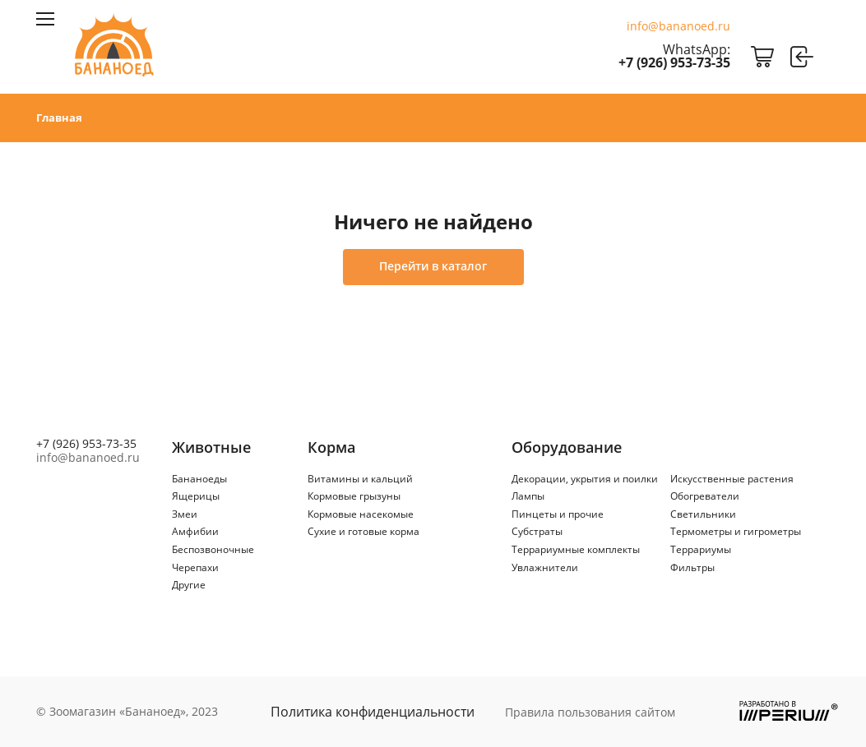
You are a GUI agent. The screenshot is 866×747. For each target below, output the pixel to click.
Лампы (528, 496)
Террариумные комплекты (576, 549)
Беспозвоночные (213, 549)
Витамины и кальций (360, 479)
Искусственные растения (732, 479)
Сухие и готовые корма (363, 531)
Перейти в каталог (433, 266)
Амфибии (195, 531)
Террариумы (700, 549)
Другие (189, 585)
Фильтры (692, 567)
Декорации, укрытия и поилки (585, 479)
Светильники (703, 514)
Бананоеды (199, 479)
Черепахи (195, 567)
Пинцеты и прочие (558, 514)
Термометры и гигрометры (735, 531)
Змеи (184, 514)
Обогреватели (704, 496)
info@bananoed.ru (678, 26)
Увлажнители (545, 567)
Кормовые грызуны (354, 496)
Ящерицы (196, 496)
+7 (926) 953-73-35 (674, 62)
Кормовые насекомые (361, 514)
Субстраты (537, 531)
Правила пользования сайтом (590, 712)
